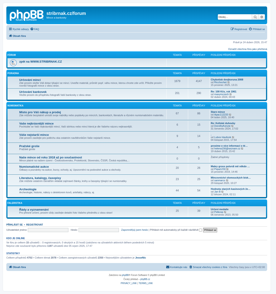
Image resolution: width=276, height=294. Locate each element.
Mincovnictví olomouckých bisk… (231, 177)
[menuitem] (34, 29)
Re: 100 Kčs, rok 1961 (223, 91)
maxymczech (221, 94)
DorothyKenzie (222, 126)
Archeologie (27, 189)
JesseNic (140, 257)
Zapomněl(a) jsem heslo (134, 229)
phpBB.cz (145, 279)
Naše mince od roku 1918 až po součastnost (50, 157)
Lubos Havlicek (222, 137)
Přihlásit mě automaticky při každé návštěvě (176, 229)
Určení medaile (219, 209)
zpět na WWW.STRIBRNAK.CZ (40, 61)
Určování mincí (30, 80)
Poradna (13, 73)
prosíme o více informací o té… (229, 145)
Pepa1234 (220, 169)
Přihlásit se (14, 224)
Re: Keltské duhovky (223, 123)
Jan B (217, 191)
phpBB (125, 275)
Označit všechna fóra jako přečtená (247, 49)
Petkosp (218, 212)
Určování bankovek (33, 92)
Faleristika (14, 203)
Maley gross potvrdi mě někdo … (230, 166)
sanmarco (219, 180)
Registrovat (34, 224)
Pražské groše (29, 146)
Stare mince (218, 112)
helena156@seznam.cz (227, 148)
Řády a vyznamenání (34, 209)
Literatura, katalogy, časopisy (40, 178)
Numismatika (15, 105)
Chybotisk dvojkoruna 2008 (227, 79)
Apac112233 (221, 114)
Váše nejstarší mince (34, 134)
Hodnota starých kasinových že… (230, 189)
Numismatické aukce (34, 166)
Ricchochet (220, 82)
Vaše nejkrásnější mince (36, 123)
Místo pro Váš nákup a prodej (40, 112)
